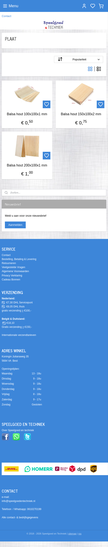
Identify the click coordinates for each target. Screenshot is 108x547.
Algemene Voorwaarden (15, 271)
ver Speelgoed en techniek (19, 430)
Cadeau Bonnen (11, 279)
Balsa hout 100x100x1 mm (27, 114)
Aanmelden (15, 224)
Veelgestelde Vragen (13, 267)
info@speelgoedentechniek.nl (18, 501)
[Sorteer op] (78, 59)
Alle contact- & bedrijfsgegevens (20, 517)
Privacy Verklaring (12, 275)
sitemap (72, 533)
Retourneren (9, 263)
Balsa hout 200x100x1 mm (27, 165)
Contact (6, 16)
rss (79, 533)
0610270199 (34, 509)
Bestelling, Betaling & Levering (19, 259)
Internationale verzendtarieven (19, 335)
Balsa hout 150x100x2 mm (81, 114)
